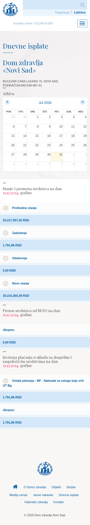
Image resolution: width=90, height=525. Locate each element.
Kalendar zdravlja (36, 502)
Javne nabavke (43, 495)
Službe (71, 487)
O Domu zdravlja (35, 487)
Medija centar (19, 495)
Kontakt (58, 502)
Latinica (79, 12)
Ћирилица (62, 12)
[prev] (7, 102)
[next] (82, 102)
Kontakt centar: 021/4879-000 (33, 23)
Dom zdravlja (15, 487)
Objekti (56, 487)
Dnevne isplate (69, 495)
